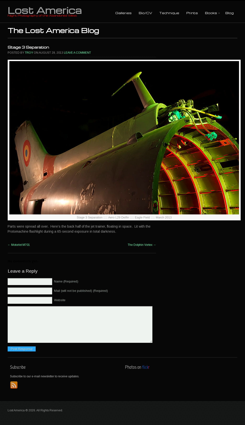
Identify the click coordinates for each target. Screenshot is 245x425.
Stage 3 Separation (28, 47)
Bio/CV (145, 13)
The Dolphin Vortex (142, 245)
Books (211, 13)
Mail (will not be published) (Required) (81, 291)
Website (59, 300)
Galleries (123, 13)
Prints (192, 13)
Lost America (45, 10)
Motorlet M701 (19, 245)
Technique (169, 13)
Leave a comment (77, 52)
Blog (229, 13)
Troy (29, 52)
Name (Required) (66, 281)
